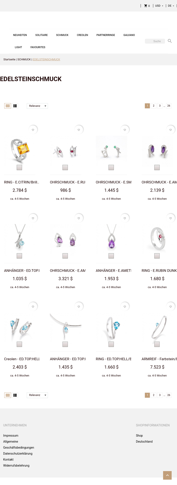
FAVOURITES (38, 47)
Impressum (10, 435)
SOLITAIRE (41, 35)
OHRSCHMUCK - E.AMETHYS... (75, 270)
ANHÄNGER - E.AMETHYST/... (120, 270)
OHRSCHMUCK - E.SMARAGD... (121, 182)
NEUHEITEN (20, 35)
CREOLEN (82, 35)
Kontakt (8, 459)
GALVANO (129, 35)
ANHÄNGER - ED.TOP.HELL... (27, 270)
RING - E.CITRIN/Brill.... (22, 182)
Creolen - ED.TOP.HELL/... (24, 359)
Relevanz (38, 106)
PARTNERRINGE (106, 35)
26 (168, 105)
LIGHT (18, 47)
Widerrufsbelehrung (16, 465)
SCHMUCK (62, 35)
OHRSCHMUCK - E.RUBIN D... (73, 182)
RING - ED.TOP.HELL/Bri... (116, 359)
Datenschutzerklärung (17, 453)
